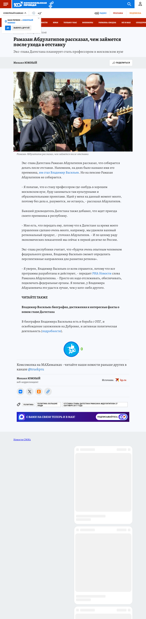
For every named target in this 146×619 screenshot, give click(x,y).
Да (8, 28)
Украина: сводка (107, 22)
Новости (43, 22)
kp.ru (123, 380)
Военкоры (87, 22)
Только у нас (70, 22)
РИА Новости (101, 273)
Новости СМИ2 (22, 439)
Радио (103, 13)
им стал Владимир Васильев (59, 172)
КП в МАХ (126, 22)
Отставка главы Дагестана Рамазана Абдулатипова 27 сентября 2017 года (90, 405)
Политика (28, 405)
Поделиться (121, 63)
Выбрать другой (21, 28)
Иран (55, 22)
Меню (4, 4)
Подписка (135, 13)
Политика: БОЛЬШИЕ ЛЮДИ (47, 405)
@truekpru (36, 369)
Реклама (118, 13)
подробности (51, 331)
